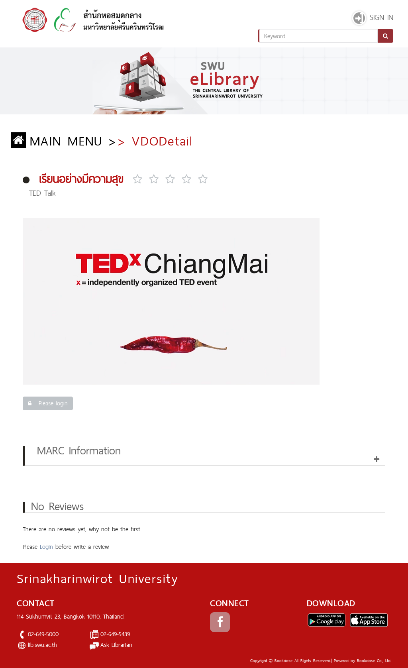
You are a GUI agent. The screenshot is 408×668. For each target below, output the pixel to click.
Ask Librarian (116, 645)
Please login (48, 403)
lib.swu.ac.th (42, 645)
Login (46, 547)
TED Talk (42, 193)
